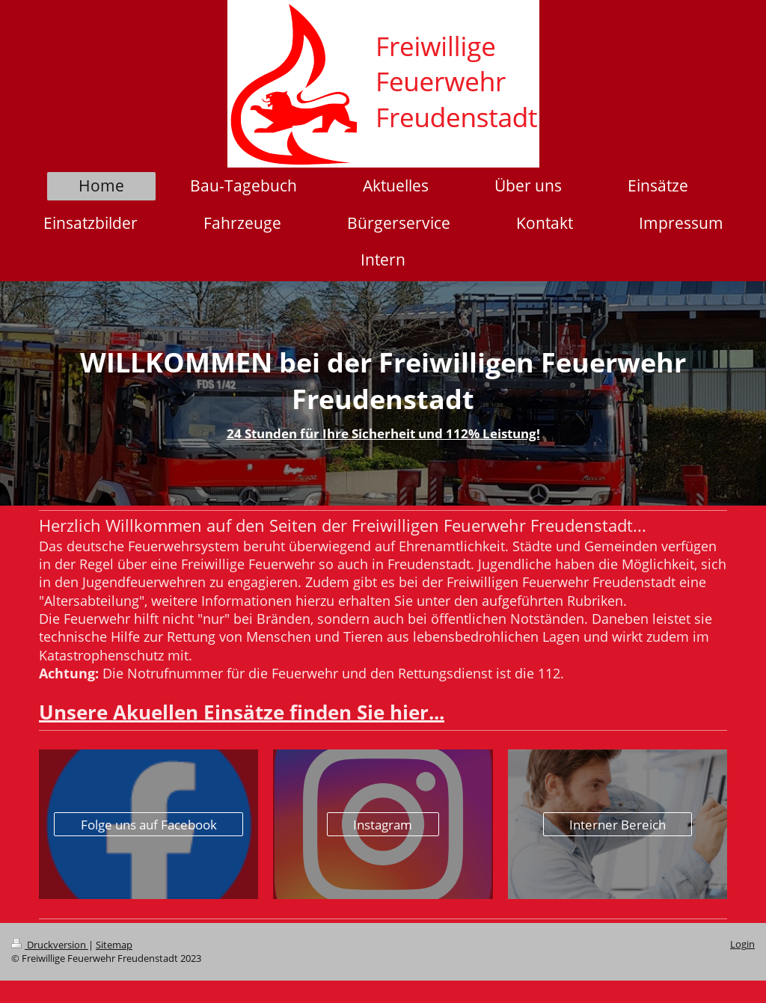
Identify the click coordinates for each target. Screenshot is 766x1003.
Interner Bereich (617, 824)
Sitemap (114, 945)
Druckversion (49, 945)
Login (742, 944)
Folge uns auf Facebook (149, 824)
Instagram (382, 824)
